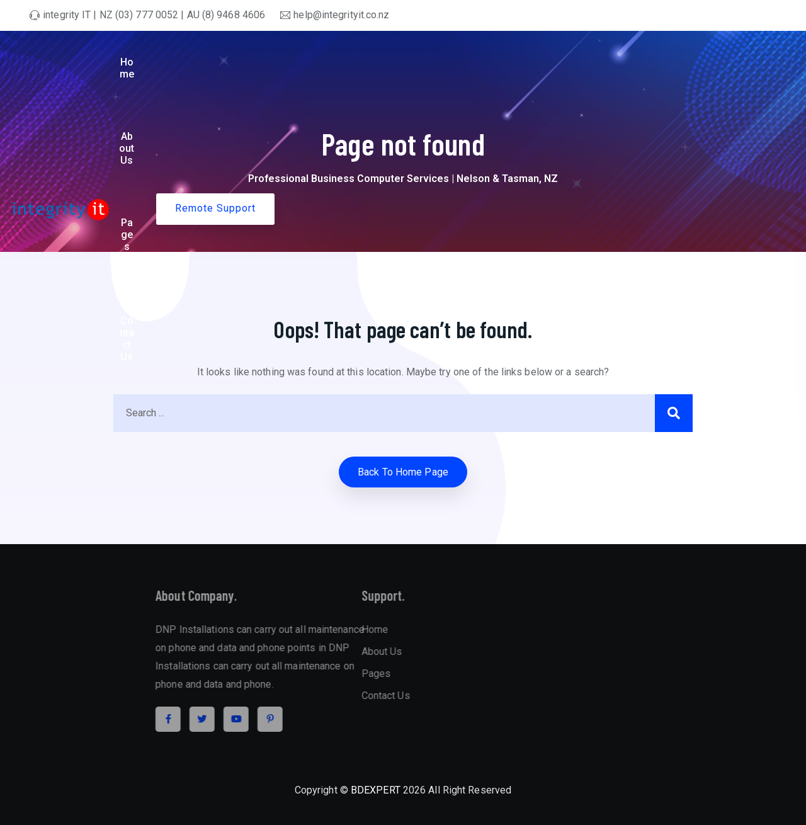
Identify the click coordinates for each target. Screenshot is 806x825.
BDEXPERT (375, 790)
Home (419, 62)
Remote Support (717, 61)
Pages (533, 62)
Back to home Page (403, 472)
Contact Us (610, 62)
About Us (476, 62)
